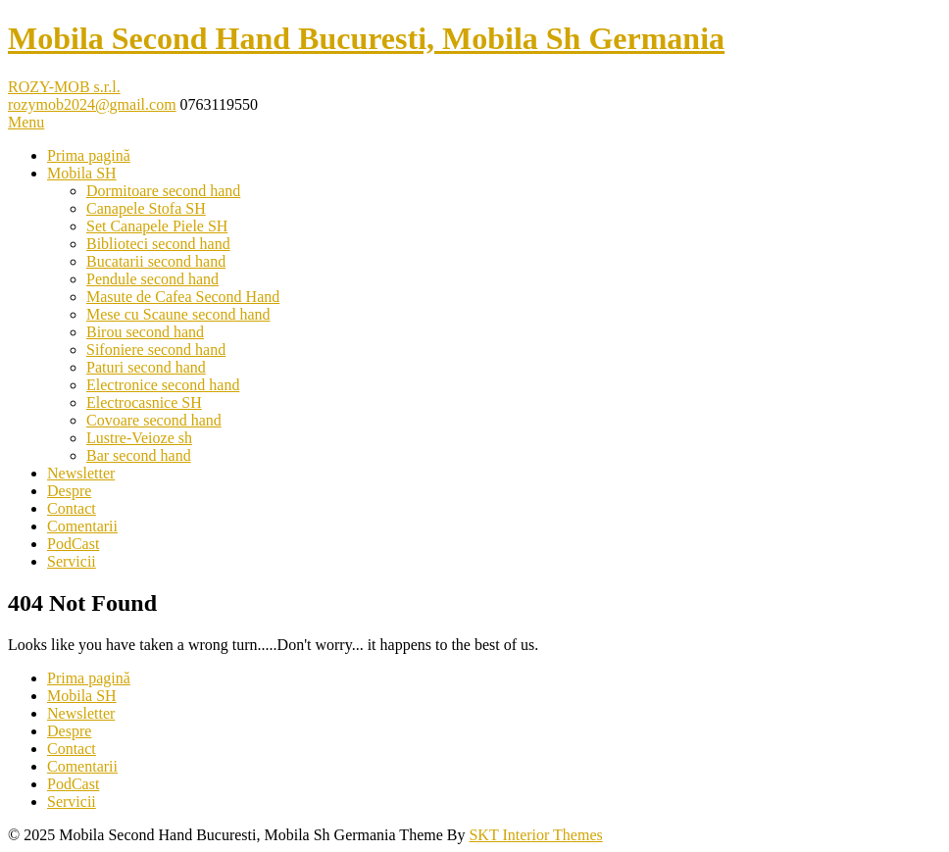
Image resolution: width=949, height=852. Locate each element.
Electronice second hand (162, 384)
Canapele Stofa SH (146, 208)
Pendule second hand (152, 279)
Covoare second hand (154, 420)
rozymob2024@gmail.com (92, 104)
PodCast (73, 543)
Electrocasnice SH (144, 402)
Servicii (71, 561)
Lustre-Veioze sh (139, 437)
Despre (69, 490)
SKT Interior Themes (535, 835)
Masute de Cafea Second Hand (182, 296)
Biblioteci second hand (158, 243)
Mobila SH (82, 173)
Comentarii (82, 526)
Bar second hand (138, 455)
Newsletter (81, 473)
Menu (26, 122)
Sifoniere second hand (155, 349)
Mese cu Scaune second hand (178, 314)
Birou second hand (145, 332)
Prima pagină (88, 155)
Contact (71, 508)
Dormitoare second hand (163, 190)
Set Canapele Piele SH (156, 226)
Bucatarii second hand (155, 261)
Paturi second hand (146, 367)
